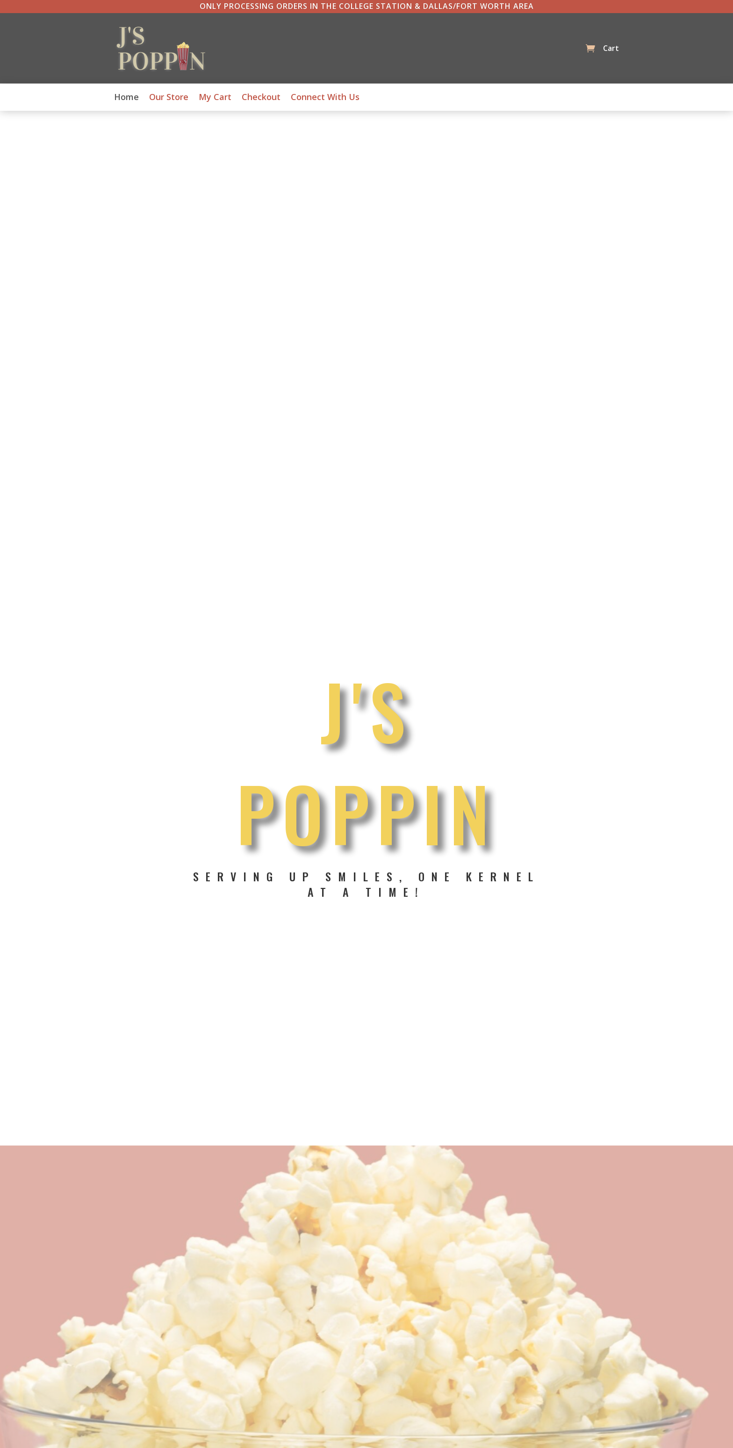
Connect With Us (325, 98)
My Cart (215, 98)
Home (126, 98)
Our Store (168, 98)
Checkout (261, 98)
